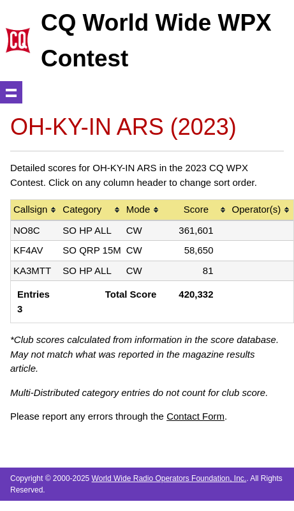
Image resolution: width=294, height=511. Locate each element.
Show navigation (11, 92)
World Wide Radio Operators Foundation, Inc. (169, 478)
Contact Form (195, 416)
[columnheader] (35, 210)
